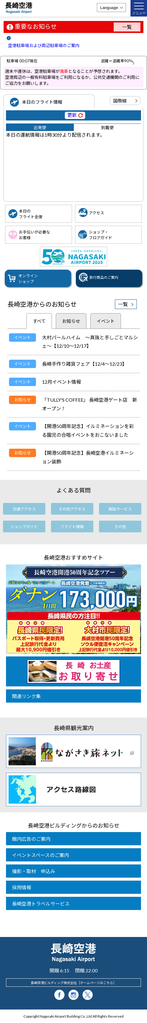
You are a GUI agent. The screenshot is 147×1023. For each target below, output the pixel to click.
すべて (39, 321)
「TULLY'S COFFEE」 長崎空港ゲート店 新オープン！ (89, 404)
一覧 (127, 27)
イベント (106, 321)
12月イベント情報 (61, 382)
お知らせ (71, 321)
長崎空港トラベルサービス (41, 903)
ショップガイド (24, 526)
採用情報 (21, 887)
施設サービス (120, 509)
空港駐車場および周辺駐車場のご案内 (44, 45)
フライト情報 (72, 526)
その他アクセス (72, 509)
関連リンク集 (26, 696)
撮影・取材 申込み (33, 871)
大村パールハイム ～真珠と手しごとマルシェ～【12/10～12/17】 (90, 342)
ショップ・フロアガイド (100, 235)
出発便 (40, 127)
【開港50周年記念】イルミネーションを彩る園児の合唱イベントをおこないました (88, 430)
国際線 (120, 100)
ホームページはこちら (96, 983)
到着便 (107, 127)
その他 (120, 526)
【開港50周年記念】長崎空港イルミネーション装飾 (88, 457)
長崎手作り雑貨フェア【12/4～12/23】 (84, 364)
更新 (72, 115)
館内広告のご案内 (31, 839)
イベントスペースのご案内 (40, 855)
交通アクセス (24, 509)
